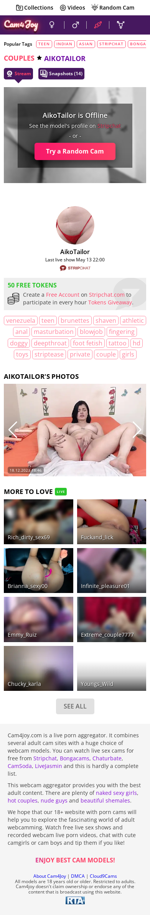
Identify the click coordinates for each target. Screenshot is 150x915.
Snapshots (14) (61, 74)
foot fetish (87, 343)
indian (64, 43)
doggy (19, 343)
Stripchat (45, 758)
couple (106, 354)
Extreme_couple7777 (107, 634)
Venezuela (20, 320)
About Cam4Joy (49, 876)
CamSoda (20, 766)
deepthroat (50, 343)
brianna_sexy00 (28, 586)
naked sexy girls (116, 792)
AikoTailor (75, 252)
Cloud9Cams (103, 876)
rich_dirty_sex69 (29, 537)
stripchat (111, 43)
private (80, 354)
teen (44, 43)
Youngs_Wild (97, 683)
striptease (49, 354)
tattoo (118, 343)
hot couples (23, 800)
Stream (18, 74)
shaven (106, 320)
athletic (133, 320)
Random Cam (112, 8)
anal (21, 331)
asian (86, 43)
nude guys (54, 800)
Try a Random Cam (75, 151)
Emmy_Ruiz (22, 634)
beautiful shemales (105, 800)
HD (136, 343)
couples (19, 58)
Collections (34, 8)
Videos (72, 8)
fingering (122, 331)
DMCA (78, 876)
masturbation (54, 331)
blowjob (91, 331)
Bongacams (74, 758)
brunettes (75, 320)
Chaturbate (107, 758)
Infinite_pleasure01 (105, 586)
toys (22, 354)
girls (128, 354)
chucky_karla (24, 683)
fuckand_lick (97, 537)
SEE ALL (75, 706)
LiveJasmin (48, 766)
